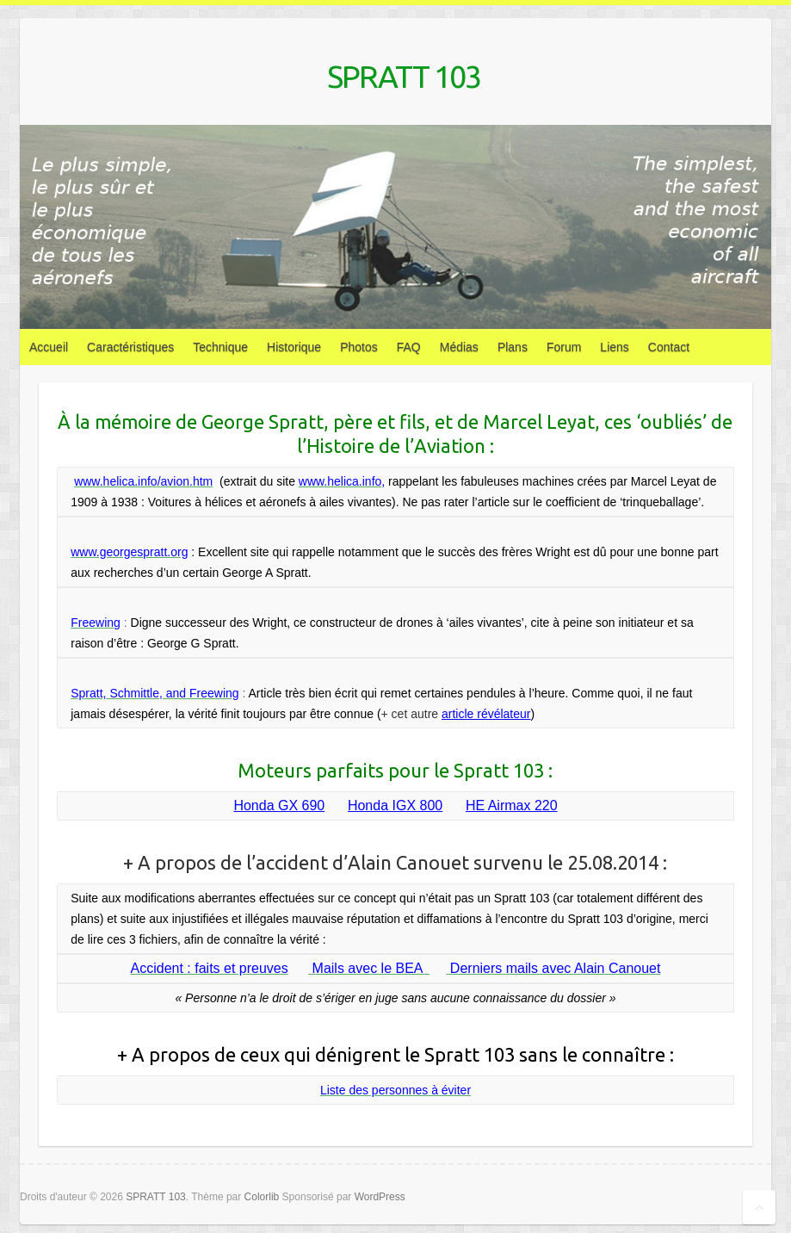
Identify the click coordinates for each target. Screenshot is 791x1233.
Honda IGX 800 (395, 805)
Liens (614, 347)
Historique (294, 347)
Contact (668, 347)
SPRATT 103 (403, 76)
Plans (512, 347)
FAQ (409, 347)
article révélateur (486, 714)
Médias (459, 347)
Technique (220, 347)
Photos (359, 347)
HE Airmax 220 (512, 805)
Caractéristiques (130, 347)
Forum (564, 347)
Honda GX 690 (278, 805)
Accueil (48, 347)
